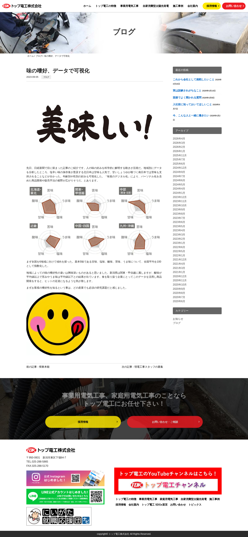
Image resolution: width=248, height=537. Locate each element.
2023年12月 (180, 197)
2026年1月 (179, 151)
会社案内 (192, 6)
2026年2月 (179, 147)
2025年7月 (179, 159)
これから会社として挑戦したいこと (193, 79)
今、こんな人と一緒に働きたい (191, 115)
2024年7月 (179, 176)
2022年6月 (179, 247)
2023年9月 (179, 209)
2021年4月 (179, 263)
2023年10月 (180, 205)
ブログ (46, 77)
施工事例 (178, 6)
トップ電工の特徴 (105, 6)
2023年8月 (179, 213)
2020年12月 (180, 276)
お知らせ (178, 318)
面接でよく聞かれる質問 (187, 97)
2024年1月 (179, 192)
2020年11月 (180, 280)
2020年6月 (179, 301)
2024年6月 (179, 180)
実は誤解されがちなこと (187, 90)
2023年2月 (179, 238)
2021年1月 (179, 272)
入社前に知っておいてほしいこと (192, 104)
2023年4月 (179, 230)
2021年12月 (180, 259)
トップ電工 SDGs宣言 (155, 504)
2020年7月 (179, 297)
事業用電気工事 (129, 6)
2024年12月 (180, 167)
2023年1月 (179, 243)
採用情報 (212, 6)
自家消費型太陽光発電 (156, 6)
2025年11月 (180, 155)
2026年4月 (179, 138)
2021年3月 (179, 268)
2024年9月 (179, 172)
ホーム (87, 6)
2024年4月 (179, 188)
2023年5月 (179, 226)
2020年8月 (179, 293)
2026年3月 (179, 142)
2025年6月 (179, 163)
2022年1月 (179, 255)
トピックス (194, 504)
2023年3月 (179, 234)
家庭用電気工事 (169, 499)
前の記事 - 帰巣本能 (37, 366)
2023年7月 (179, 218)
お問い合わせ (234, 6)
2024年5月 (179, 184)
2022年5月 (179, 251)
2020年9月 (179, 288)
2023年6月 (179, 222)
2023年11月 (180, 201)
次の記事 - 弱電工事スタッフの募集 (142, 366)
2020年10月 (180, 284)
